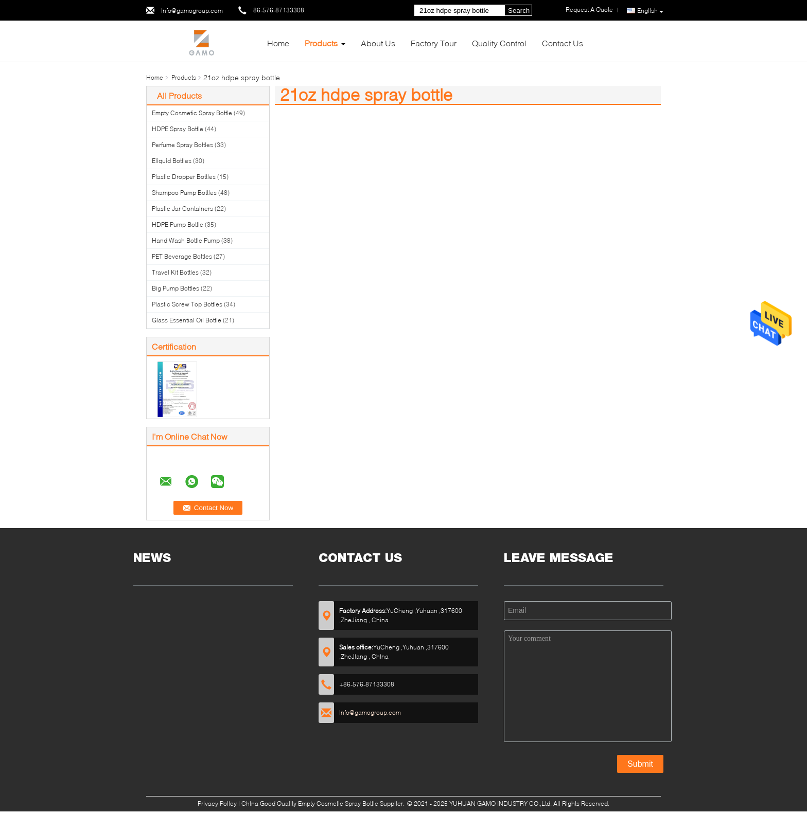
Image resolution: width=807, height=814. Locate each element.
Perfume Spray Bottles (182, 145)
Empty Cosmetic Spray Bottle (192, 113)
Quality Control (499, 43)
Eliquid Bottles (171, 161)
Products (321, 43)
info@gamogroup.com (192, 10)
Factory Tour (434, 43)
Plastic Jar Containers (182, 208)
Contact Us (562, 43)
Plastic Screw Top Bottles (187, 304)
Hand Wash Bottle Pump (186, 240)
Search (519, 10)
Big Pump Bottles (175, 288)
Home (278, 43)
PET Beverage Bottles (182, 256)
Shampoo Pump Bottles (184, 192)
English (650, 11)
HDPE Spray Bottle (177, 129)
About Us (378, 43)
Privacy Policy (217, 803)
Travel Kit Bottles (175, 272)
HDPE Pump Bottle (177, 224)
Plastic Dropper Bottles (184, 176)
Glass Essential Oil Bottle (186, 320)
